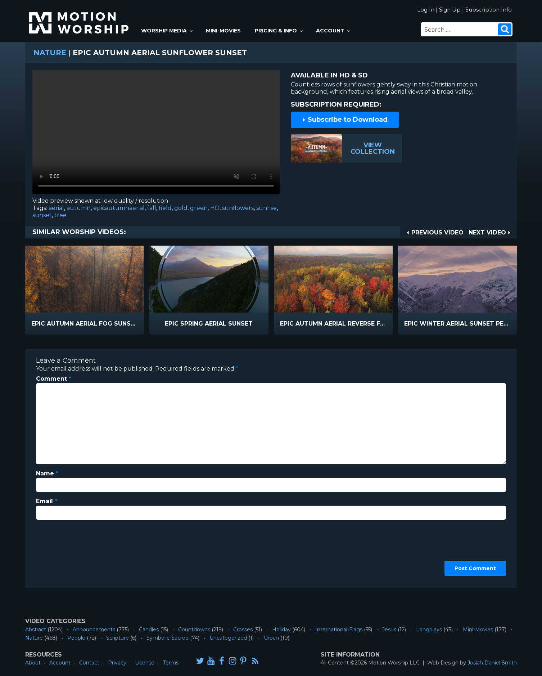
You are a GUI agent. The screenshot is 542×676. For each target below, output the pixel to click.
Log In (425, 9)
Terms (171, 662)
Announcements (94, 629)
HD (215, 208)
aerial (56, 208)
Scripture (117, 638)
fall (151, 208)
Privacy (117, 662)
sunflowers (238, 208)
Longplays (429, 629)
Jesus (389, 629)
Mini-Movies (223, 30)
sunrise (266, 208)
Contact (89, 662)
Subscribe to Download (345, 120)
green (199, 208)
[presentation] (65, 551)
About (33, 662)
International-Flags (338, 629)
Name (47, 473)
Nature (49, 52)
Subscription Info (488, 9)
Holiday (281, 629)
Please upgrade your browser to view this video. (156, 133)
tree (60, 215)
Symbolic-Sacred (167, 638)
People (76, 638)
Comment (53, 378)
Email (46, 501)
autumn (79, 208)
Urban (271, 638)
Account (333, 30)
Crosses (243, 629)
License (144, 662)
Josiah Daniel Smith (492, 662)
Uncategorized (228, 638)
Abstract (35, 629)
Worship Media (167, 30)
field (165, 208)
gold (181, 208)
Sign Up (450, 9)
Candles (149, 629)
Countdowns (194, 629)
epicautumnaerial (119, 208)
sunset (42, 215)
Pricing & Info (279, 30)
